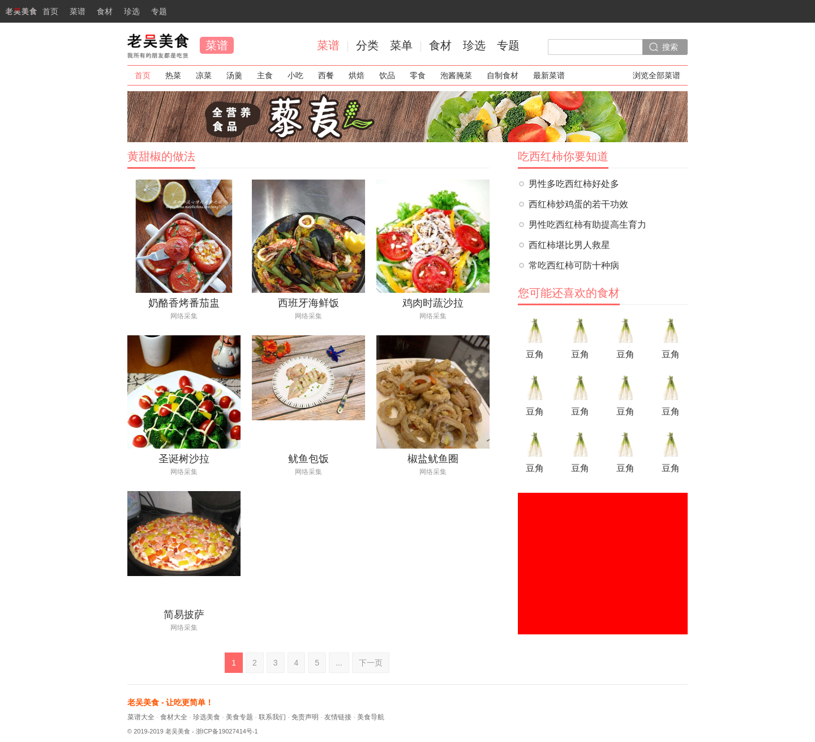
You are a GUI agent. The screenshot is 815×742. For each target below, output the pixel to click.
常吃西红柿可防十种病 (574, 265)
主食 (265, 75)
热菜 (173, 75)
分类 (367, 45)
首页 (29, 15)
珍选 (132, 11)
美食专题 (239, 717)
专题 (159, 11)
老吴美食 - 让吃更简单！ (170, 702)
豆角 (535, 336)
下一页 (371, 662)
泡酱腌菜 (456, 75)
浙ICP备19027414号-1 (227, 731)
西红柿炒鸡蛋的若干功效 (578, 204)
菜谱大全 (141, 717)
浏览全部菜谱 (656, 75)
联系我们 (272, 717)
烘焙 (356, 75)
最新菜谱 (549, 75)
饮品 (387, 75)
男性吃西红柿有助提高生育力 (587, 224)
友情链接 (337, 717)
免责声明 (305, 717)
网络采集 (184, 316)
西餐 (326, 75)
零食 (418, 75)
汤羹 (234, 75)
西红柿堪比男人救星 (569, 245)
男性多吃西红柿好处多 (574, 184)
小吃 (295, 75)
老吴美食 (157, 45)
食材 (105, 11)
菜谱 (77, 11)
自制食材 (502, 75)
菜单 (401, 45)
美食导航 (370, 717)
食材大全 (173, 717)
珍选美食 (206, 717)
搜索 (670, 47)
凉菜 (204, 75)
